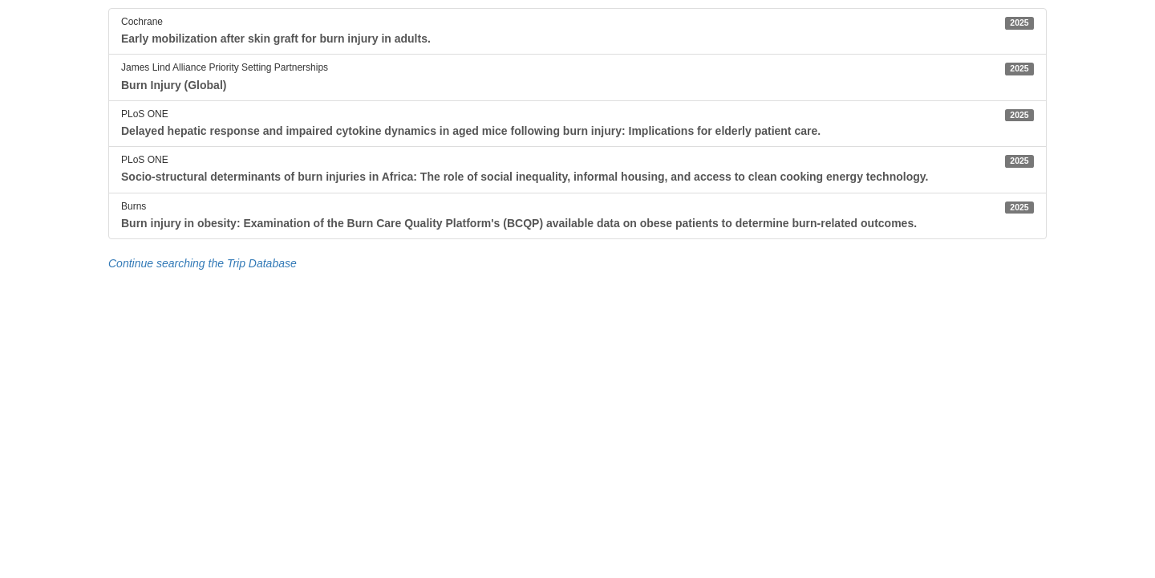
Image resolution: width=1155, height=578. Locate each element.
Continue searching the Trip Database (202, 263)
